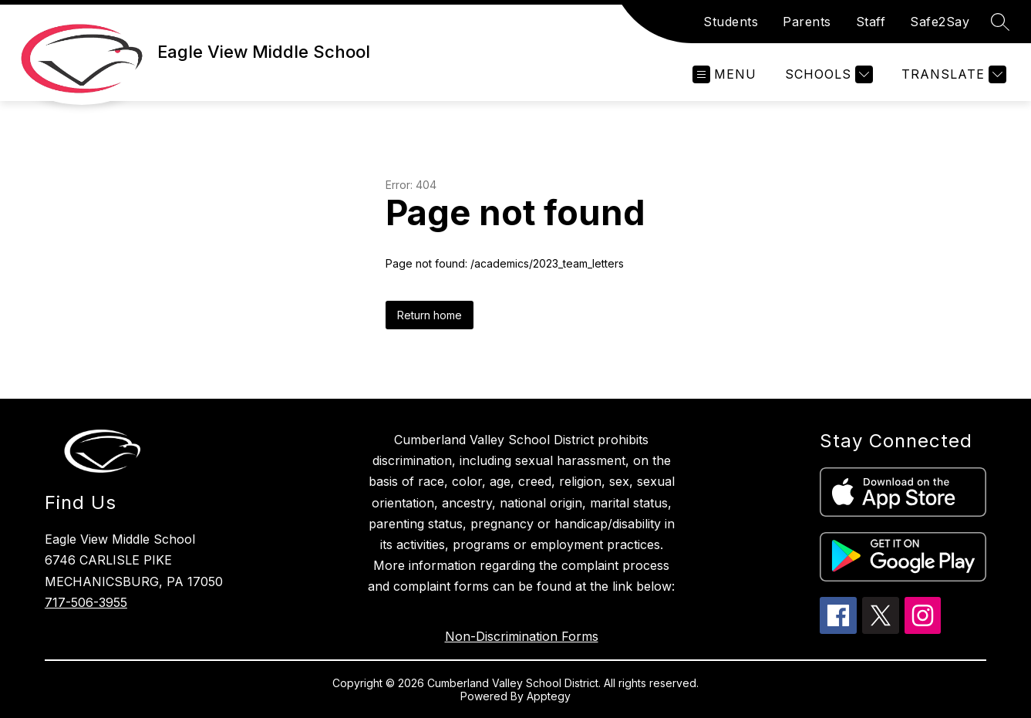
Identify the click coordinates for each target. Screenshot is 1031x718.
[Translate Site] (952, 74)
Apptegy (549, 696)
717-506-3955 (86, 602)
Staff (871, 21)
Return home (429, 315)
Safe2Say (939, 21)
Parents (807, 21)
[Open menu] (724, 74)
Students (730, 21)
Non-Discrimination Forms (521, 636)
